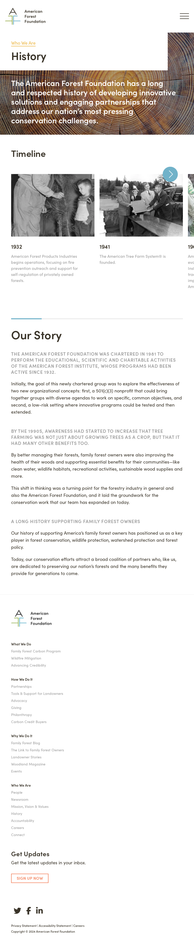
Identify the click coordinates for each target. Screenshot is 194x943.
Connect (18, 834)
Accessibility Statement (55, 925)
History (16, 813)
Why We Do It (21, 735)
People (16, 792)
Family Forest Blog (25, 742)
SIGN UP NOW (30, 878)
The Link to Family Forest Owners (37, 749)
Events (16, 771)
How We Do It (22, 679)
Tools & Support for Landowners (37, 693)
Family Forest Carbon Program (36, 650)
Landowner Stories (26, 756)
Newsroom (19, 799)
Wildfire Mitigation (26, 658)
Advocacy (19, 700)
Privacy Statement (24, 925)
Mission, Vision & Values (29, 806)
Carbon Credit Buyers (28, 721)
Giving (16, 707)
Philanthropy (21, 714)
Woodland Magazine (28, 763)
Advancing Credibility (28, 665)
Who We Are (23, 43)
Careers (17, 827)
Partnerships (21, 686)
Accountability (22, 820)
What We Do (21, 643)
